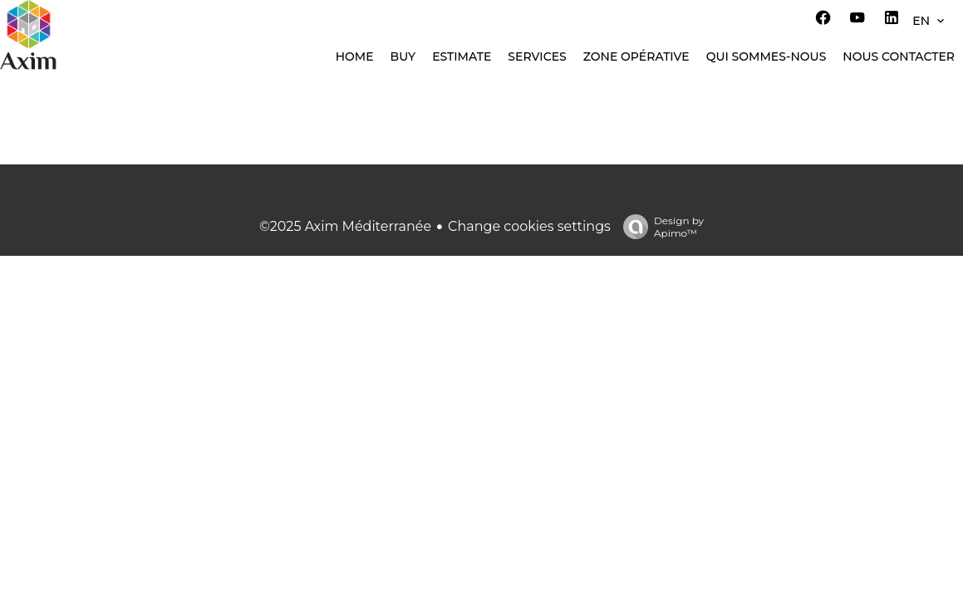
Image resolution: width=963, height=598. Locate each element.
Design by (659, 226)
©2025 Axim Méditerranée (345, 226)
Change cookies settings (529, 226)
